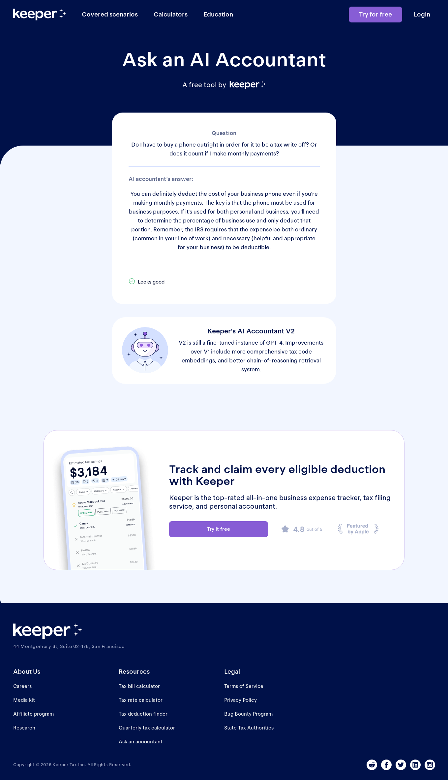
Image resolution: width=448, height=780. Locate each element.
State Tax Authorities (249, 727)
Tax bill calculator (139, 686)
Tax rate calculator (141, 700)
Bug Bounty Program (248, 714)
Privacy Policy (240, 700)
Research (24, 727)
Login (422, 14)
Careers (22, 686)
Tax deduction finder (143, 714)
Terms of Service (243, 686)
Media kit (24, 700)
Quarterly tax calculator (147, 727)
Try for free (375, 14)
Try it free (218, 529)
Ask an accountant (141, 741)
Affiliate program (33, 714)
